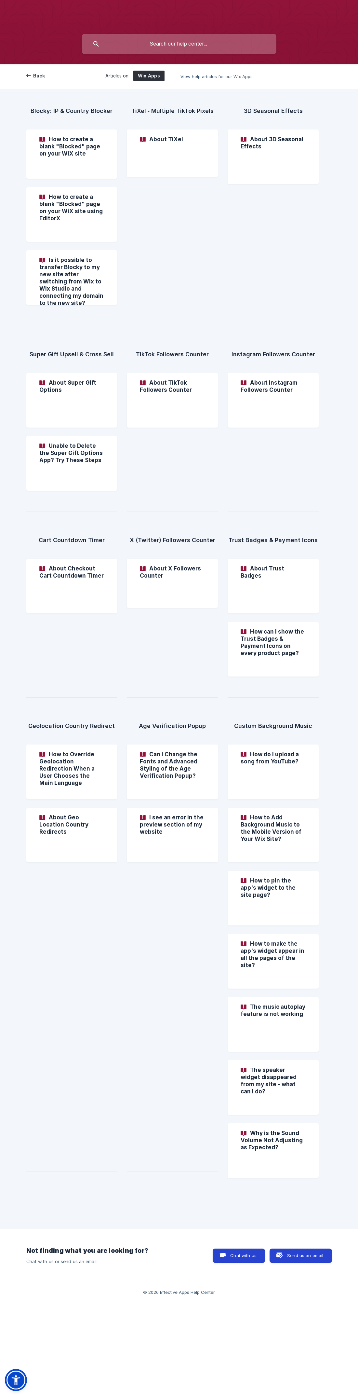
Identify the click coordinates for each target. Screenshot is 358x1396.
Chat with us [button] (243, 1255)
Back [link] (39, 76)
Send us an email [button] (305, 1255)
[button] (16, 1380)
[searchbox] (179, 44)
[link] (71, 154)
